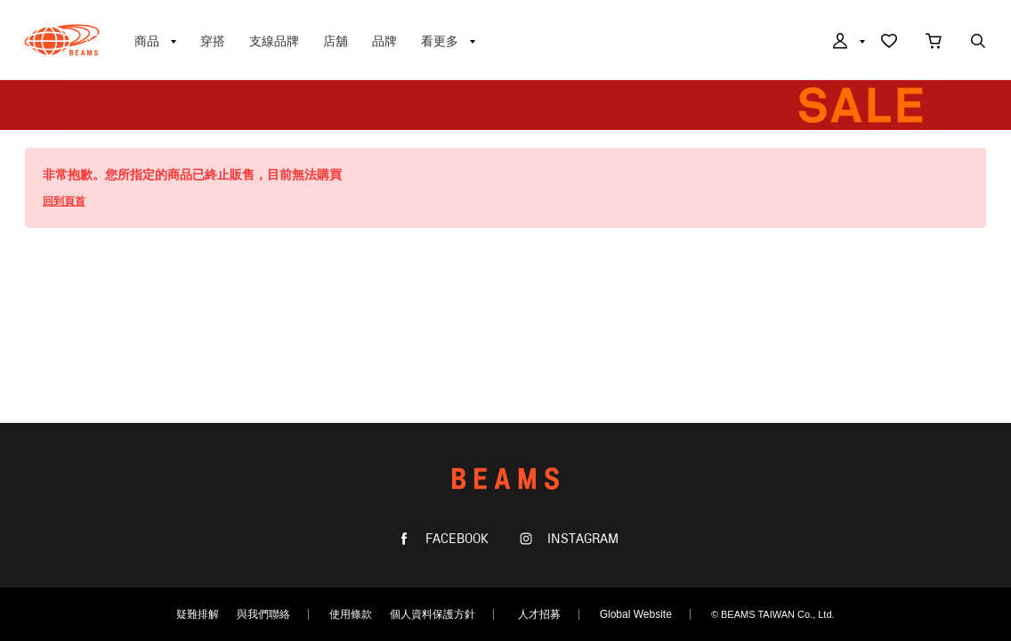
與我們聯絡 (263, 614)
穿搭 (212, 41)
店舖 (335, 41)
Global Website (636, 614)
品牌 (384, 41)
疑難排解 (197, 614)
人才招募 (539, 614)
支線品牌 (274, 41)
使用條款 (350, 614)
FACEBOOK (455, 539)
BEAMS (62, 40)
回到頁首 (64, 201)
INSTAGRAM (581, 539)
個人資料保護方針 (432, 614)
